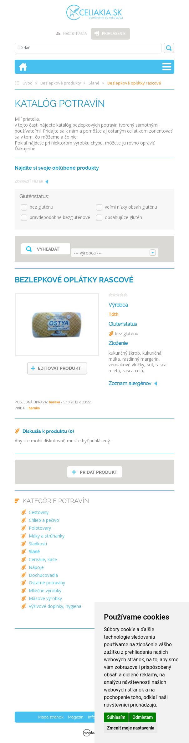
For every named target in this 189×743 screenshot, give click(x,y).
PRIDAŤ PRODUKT (98, 472)
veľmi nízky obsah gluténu (131, 207)
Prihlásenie (113, 33)
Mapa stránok (51, 717)
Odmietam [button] (142, 717)
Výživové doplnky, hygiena (55, 606)
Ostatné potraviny (47, 583)
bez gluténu (41, 207)
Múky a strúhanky (46, 536)
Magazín (76, 717)
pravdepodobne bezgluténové (60, 217)
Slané (94, 83)
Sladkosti (38, 544)
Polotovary (40, 528)
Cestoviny (39, 512)
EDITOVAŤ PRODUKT (59, 368)
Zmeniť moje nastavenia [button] (130, 727)
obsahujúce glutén (123, 217)
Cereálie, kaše (43, 559)
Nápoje (36, 567)
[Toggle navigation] (166, 67)
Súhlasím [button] (116, 717)
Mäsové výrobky (45, 598)
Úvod (28, 83)
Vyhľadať (48, 249)
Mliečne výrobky (45, 590)
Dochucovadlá (43, 575)
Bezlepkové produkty (60, 83)
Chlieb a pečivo (44, 520)
